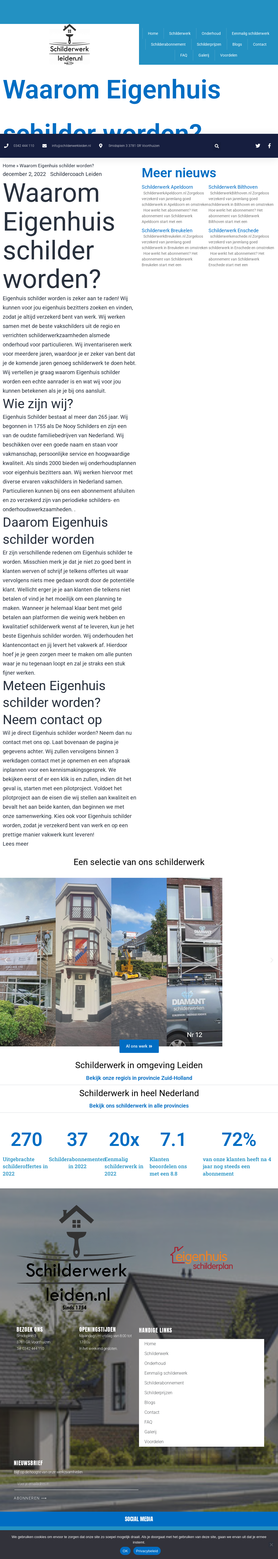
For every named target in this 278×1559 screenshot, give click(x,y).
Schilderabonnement (168, 44)
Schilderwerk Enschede (233, 230)
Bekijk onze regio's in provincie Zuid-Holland (139, 1078)
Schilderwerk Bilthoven (233, 187)
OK (125, 1551)
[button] (217, 12)
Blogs (237, 44)
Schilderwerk (180, 33)
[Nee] (271, 1544)
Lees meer (16, 844)
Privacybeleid (147, 1551)
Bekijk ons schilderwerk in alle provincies (139, 1105)
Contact (260, 44)
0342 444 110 (33, 1348)
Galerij (203, 55)
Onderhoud (211, 33)
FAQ (183, 55)
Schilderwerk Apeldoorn (167, 187)
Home (153, 33)
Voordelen (228, 55)
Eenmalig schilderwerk (250, 33)
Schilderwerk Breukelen (167, 230)
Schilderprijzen (209, 44)
